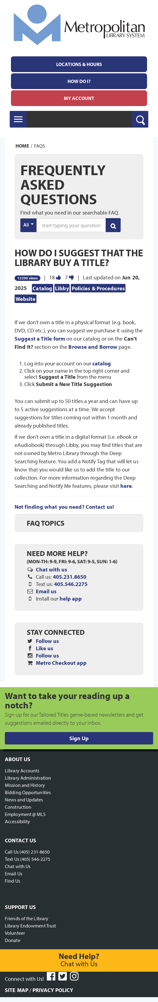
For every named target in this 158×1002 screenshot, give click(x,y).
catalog (101, 364)
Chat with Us (17, 866)
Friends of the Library (26, 918)
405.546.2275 (71, 584)
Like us (44, 648)
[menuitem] (79, 64)
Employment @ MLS (25, 814)
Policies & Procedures (98, 288)
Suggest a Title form (40, 338)
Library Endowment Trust (30, 926)
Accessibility (17, 821)
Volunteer (15, 933)
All (28, 224)
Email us (46, 591)
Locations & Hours (79, 64)
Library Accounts (22, 770)
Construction (18, 807)
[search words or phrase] (71, 225)
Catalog (42, 288)
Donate (12, 940)
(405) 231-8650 (34, 852)
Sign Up (79, 738)
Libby (62, 288)
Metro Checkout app (61, 662)
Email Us (13, 874)
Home (22, 146)
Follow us (47, 640)
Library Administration (28, 778)
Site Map (16, 990)
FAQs (39, 146)
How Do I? (79, 81)
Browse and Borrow (92, 346)
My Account (79, 98)
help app (71, 598)
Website (25, 298)
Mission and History (25, 785)
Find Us (12, 881)
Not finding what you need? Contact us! (64, 506)
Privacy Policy (53, 990)
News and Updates (24, 800)
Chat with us (51, 569)
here (126, 485)
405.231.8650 (69, 576)
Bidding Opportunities (28, 792)
